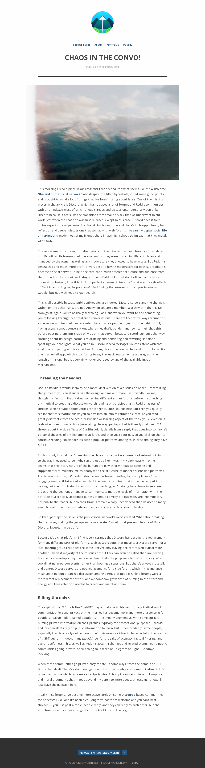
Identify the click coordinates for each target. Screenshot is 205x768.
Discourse (128, 694)
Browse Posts (81, 44)
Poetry (127, 44)
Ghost (136, 762)
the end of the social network (60, 194)
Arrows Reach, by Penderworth (99, 752)
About (98, 44)
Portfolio (113, 44)
